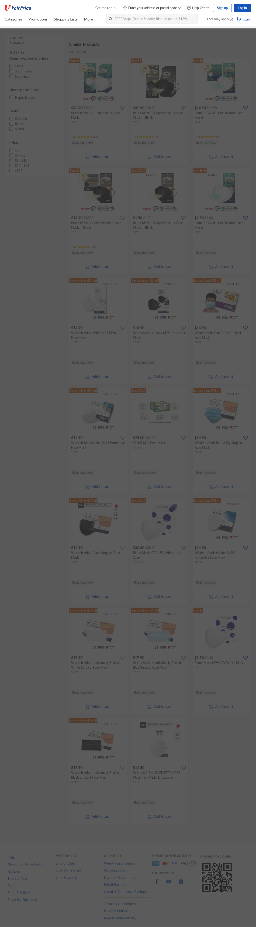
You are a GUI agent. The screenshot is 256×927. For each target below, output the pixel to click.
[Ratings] (85, 137)
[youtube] (168, 884)
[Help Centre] (198, 8)
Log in (242, 8)
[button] (231, 19)
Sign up (222, 8)
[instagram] (181, 884)
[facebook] (156, 884)
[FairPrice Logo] (18, 8)
